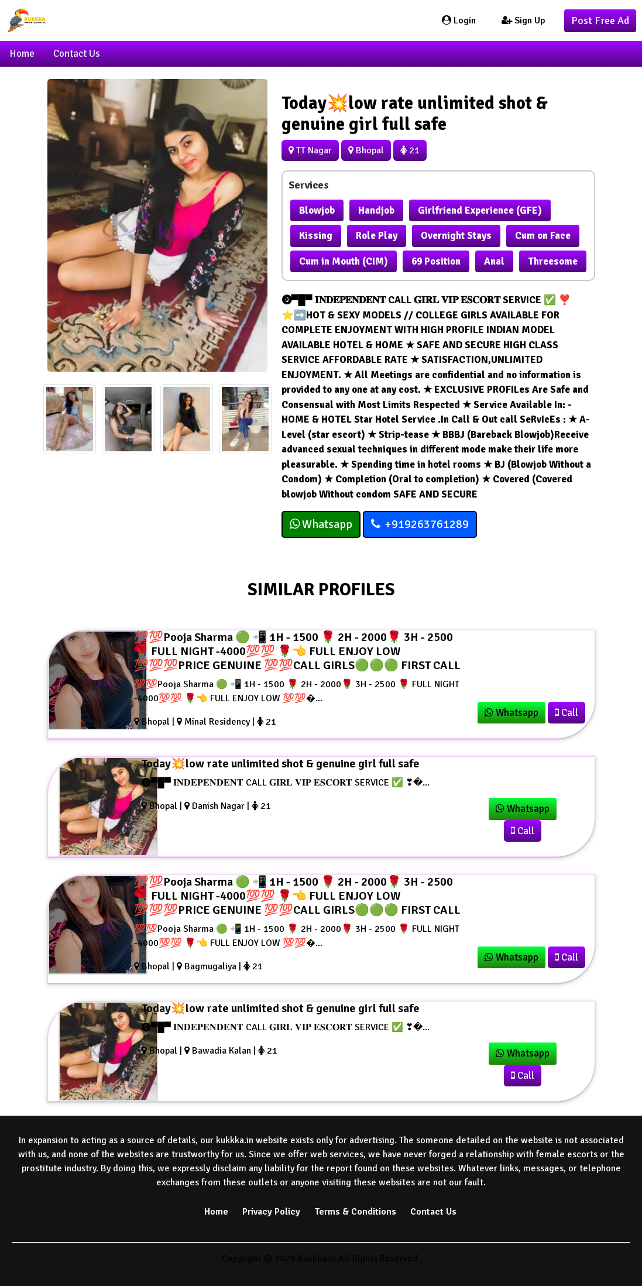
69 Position (436, 261)
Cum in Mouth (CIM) (343, 261)
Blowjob (317, 210)
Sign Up (523, 20)
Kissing (315, 235)
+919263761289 (420, 524)
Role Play (376, 235)
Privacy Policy (271, 1212)
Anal (494, 261)
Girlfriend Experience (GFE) (480, 210)
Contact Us (76, 53)
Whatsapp (321, 524)
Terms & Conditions (355, 1212)
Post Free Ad (600, 20)
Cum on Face (543, 235)
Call (566, 713)
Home (22, 53)
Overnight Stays (456, 235)
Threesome (553, 261)
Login (459, 20)
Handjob (376, 210)
